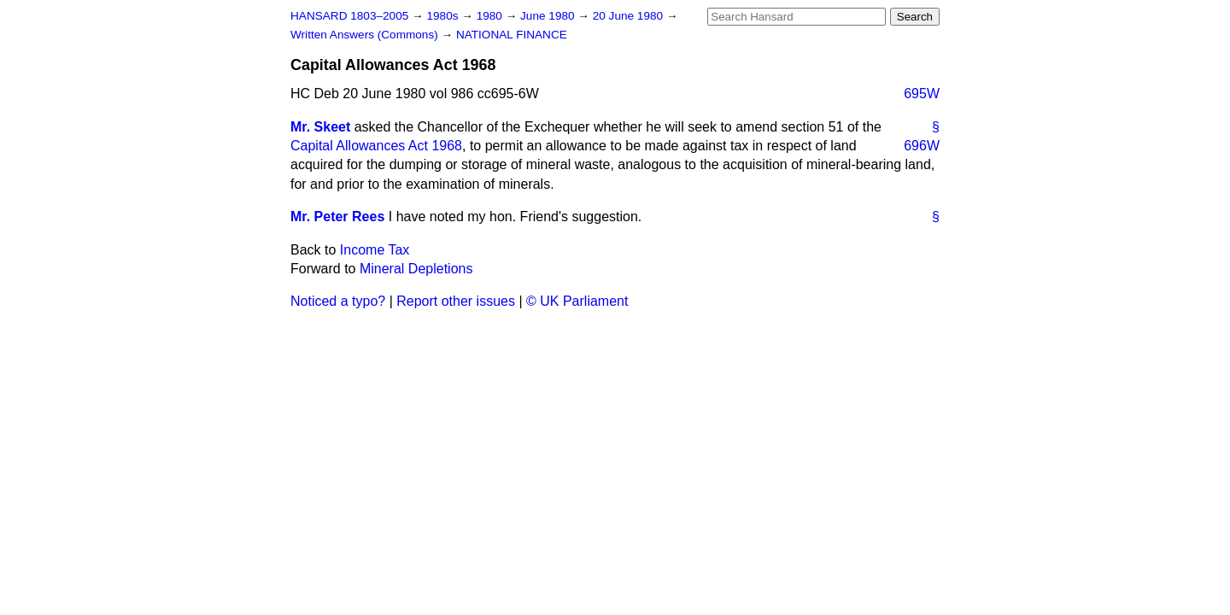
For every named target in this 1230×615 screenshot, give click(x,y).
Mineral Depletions (416, 268)
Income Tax (375, 250)
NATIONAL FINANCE (511, 34)
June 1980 (548, 15)
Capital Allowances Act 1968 (376, 145)
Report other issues (455, 301)
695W (922, 93)
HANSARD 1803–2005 (349, 15)
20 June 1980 (629, 15)
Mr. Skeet (320, 127)
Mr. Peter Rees (337, 216)
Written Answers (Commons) (366, 34)
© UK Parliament (577, 301)
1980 (491, 15)
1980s (443, 15)
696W (922, 145)
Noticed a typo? (337, 301)
